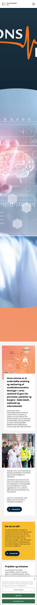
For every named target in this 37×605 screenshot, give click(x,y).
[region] (18, 590)
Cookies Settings (18, 590)
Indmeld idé (13, 553)
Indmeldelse (15, 509)
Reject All (18, 595)
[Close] (34, 579)
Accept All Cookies (18, 601)
